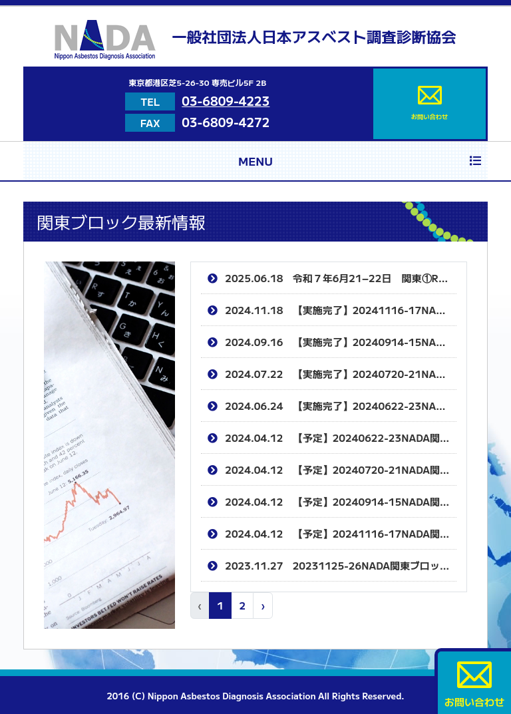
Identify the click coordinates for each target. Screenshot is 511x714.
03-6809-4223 (225, 100)
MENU (359, 160)
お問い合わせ (429, 103)
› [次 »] (263, 605)
